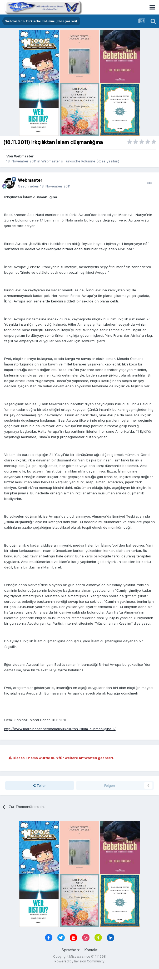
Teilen (40, 785)
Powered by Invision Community (79, 961)
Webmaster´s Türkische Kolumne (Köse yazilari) (80, 161)
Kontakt (91, 950)
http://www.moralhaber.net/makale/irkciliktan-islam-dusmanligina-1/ (60, 729)
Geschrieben (44, 186)
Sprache (71, 950)
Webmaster (24, 156)
